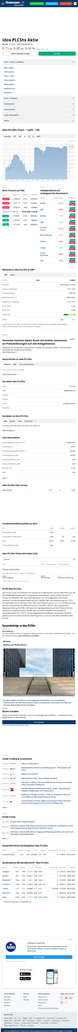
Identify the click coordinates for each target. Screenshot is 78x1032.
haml (4, 897)
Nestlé (42, 203)
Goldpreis (31, 1020)
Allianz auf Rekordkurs (30, 764)
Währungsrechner (11, 1025)
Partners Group (43, 228)
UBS (41, 209)
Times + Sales (9, 76)
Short (72, 204)
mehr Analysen (9, 430)
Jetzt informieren (9, 352)
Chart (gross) (9, 72)
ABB (42, 222)
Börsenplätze (9, 84)
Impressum (42, 997)
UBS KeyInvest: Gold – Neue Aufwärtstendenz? (39, 778)
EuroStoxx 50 (39, 1018)
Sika (41, 260)
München (6, 893)
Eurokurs (65, 1020)
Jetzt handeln (39, 722)
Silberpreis (8, 1023)
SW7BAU (33, 216)
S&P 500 (17, 1020)
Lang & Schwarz (8, 854)
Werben (26, 1000)
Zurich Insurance (44, 254)
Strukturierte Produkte (30, 1023)
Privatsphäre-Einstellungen (48, 1008)
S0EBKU (34, 220)
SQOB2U (33, 224)
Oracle (42, 248)
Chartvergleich (9, 80)
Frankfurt (6, 884)
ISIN (18, 44)
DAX (30, 1018)
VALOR (5, 44)
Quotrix (5, 876)
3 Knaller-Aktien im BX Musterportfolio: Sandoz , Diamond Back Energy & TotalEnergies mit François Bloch (45, 789)
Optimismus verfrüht (29, 774)
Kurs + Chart (9, 68)
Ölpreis (23, 1025)
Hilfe (25, 997)
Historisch (8, 93)
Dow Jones (51, 1018)
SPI (15, 1018)
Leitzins (31, 1025)
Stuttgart (5, 871)
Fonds (16, 1023)
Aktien (39, 1020)
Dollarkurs (56, 1020)
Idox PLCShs (7, 490)
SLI (20, 1018)
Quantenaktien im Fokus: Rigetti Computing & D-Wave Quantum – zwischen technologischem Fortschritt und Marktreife (46, 802)
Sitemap (7, 1006)
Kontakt (7, 997)
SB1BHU (34, 199)
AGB (39, 1006)
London (5, 888)
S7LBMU (34, 203)
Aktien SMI (8, 1018)
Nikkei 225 (8, 1020)
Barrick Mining (45, 235)
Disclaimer (42, 1003)
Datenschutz (43, 1000)
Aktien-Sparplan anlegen (20, 53)
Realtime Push (9, 88)
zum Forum (6, 629)
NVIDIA (43, 216)
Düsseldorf (6, 880)
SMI (23, 1020)
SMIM (25, 1018)
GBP (5, 275)
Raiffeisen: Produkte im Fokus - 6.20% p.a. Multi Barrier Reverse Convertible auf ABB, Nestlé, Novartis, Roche (45, 795)
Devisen (47, 1020)
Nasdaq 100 (61, 1018)
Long (72, 202)
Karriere (7, 1000)
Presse (6, 1003)
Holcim (43, 241)
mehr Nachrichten (10, 374)
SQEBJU (34, 207)
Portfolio (53, 1023)
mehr (12, 275)
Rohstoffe (44, 1023)
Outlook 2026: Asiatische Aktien (22, 822)
